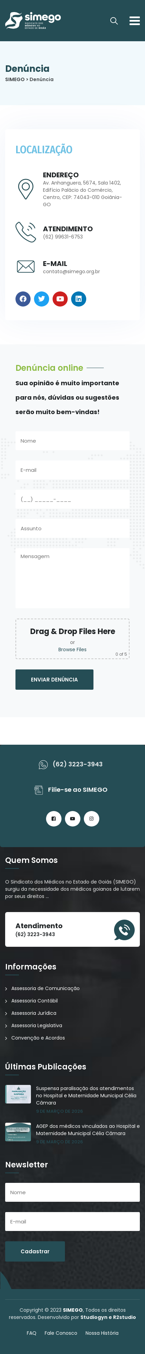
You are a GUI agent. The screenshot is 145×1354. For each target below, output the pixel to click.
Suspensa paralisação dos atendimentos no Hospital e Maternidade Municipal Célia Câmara (86, 1095)
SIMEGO (73, 1310)
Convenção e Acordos (38, 1037)
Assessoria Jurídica (33, 1013)
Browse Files (72, 649)
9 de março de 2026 (59, 1111)
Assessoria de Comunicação (45, 988)
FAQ (31, 1333)
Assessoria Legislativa (36, 1025)
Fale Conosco (61, 1333)
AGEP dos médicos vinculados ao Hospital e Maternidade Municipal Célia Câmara (88, 1130)
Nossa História (102, 1333)
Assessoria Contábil (34, 1000)
